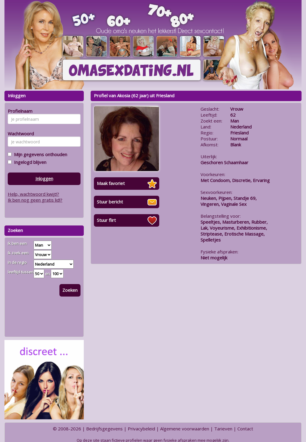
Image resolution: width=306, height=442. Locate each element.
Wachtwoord (19, 134)
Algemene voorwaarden (184, 429)
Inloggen (44, 178)
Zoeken (70, 290)
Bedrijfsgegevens (104, 429)
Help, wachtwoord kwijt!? (33, 194)
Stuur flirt (106, 220)
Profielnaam (19, 111)
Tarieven (223, 429)
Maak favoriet (111, 183)
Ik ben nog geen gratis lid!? (35, 200)
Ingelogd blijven (29, 162)
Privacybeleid (141, 429)
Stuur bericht (110, 202)
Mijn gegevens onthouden (39, 154)
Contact (245, 429)
